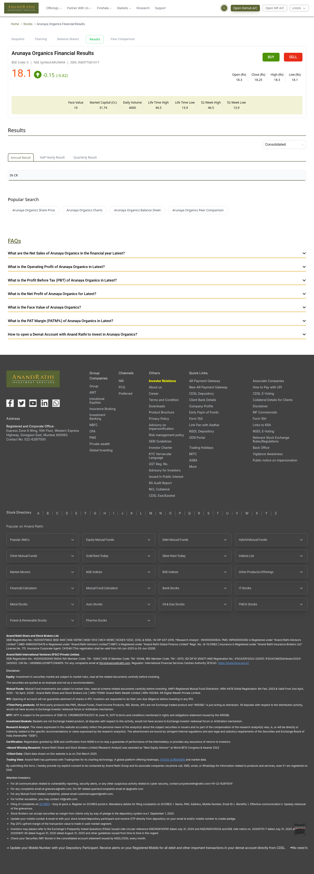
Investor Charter (160, 447)
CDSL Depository (201, 393)
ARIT (92, 392)
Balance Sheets (68, 39)
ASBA (193, 460)
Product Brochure (161, 412)
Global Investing (101, 450)
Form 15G (196, 418)
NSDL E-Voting (263, 431)
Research (143, 8)
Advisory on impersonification (161, 426)
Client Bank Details (202, 400)
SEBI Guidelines (160, 441)
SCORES (44, 804)
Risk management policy (166, 435)
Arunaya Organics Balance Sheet (137, 210)
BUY (271, 57)
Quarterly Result (85, 157)
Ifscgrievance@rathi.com (114, 663)
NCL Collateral (159, 489)
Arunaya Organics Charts (84, 210)
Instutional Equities (96, 400)
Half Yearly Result (52, 157)
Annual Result (21, 157)
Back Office (261, 447)
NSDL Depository (201, 431)
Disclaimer (260, 406)
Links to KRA (262, 425)
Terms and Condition (164, 400)
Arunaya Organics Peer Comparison (198, 210)
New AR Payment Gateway (208, 387)
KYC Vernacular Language (160, 455)
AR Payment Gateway (204, 381)
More (192, 466)
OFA (92, 431)
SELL (293, 57)
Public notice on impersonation (275, 460)
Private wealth (99, 444)
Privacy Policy (159, 418)
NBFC (93, 425)
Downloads (157, 406)
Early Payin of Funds (203, 412)
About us (155, 387)
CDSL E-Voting (263, 393)
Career (154, 393)
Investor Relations (162, 381)
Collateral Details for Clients (273, 400)
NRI (121, 381)
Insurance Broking (102, 409)
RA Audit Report (160, 483)
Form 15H (259, 418)
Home (15, 24)
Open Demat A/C (246, 8)
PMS (92, 437)
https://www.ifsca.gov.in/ (233, 663)
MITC (193, 454)
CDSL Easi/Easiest (162, 495)
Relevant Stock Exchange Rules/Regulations (271, 439)
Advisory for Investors (165, 470)
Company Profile (201, 406)
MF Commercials (265, 412)
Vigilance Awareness (268, 454)
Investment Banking (97, 416)
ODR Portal (197, 437)
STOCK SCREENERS (172, 759)
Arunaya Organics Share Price (33, 210)
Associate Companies (268, 381)
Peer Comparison (123, 39)
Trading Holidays (201, 447)
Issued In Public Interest (166, 476)
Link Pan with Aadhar (204, 425)
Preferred (125, 393)
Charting (41, 39)
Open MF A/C (274, 8)
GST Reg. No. (158, 464)
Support (160, 8)
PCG (122, 387)
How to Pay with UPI (267, 387)
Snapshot (17, 39)
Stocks (27, 24)
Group (93, 386)
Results (95, 39)
